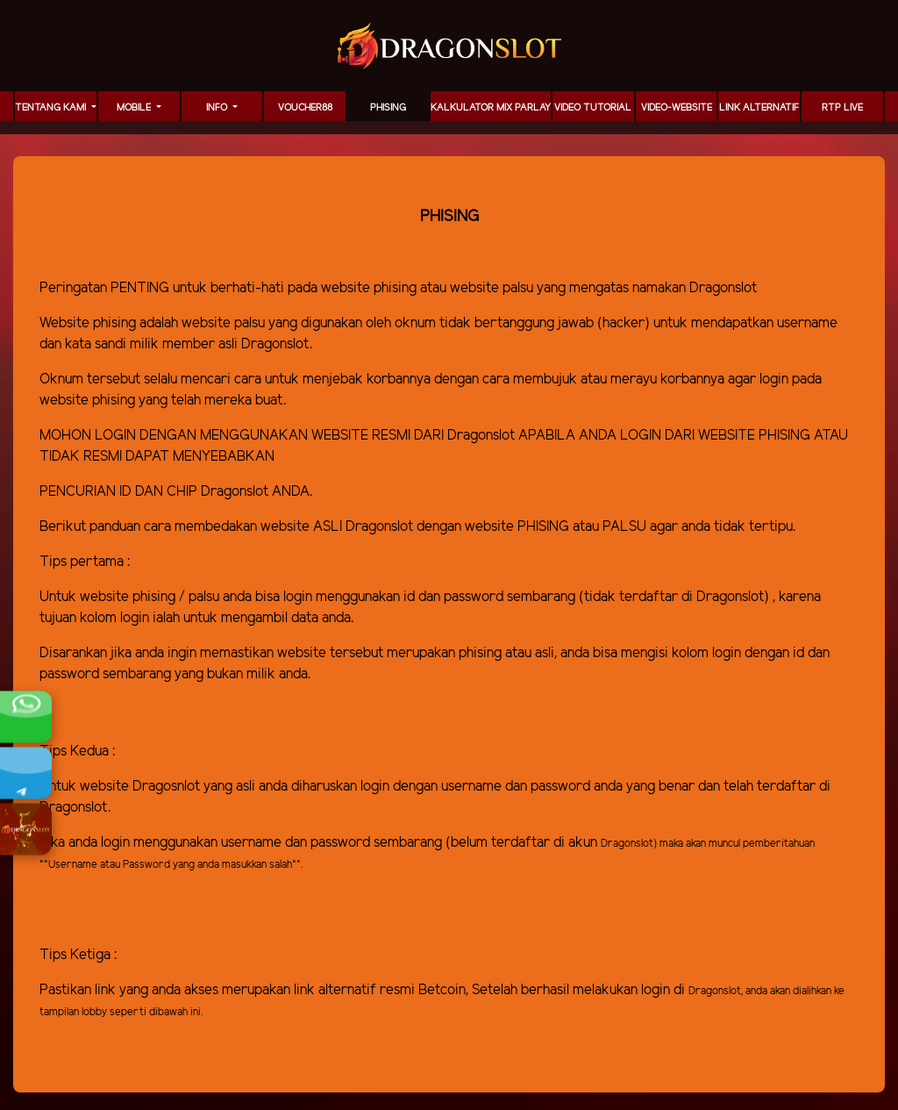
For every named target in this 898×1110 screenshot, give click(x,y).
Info (218, 108)
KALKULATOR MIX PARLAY (491, 108)
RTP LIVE (842, 108)
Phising (388, 108)
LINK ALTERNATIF (759, 108)
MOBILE (135, 108)
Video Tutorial (592, 108)
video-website (676, 108)
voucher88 (305, 108)
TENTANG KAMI (52, 108)
